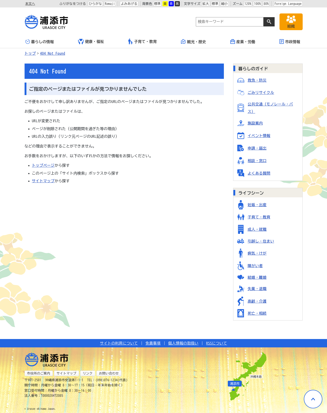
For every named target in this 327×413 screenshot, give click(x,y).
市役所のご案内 (38, 373)
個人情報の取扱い (183, 343)
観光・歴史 (193, 41)
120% (247, 3)
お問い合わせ (109, 373)
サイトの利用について (119, 343)
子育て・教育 (142, 41)
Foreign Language (288, 3)
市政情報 (289, 41)
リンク (88, 373)
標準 (157, 3)
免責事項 (153, 343)
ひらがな (95, 3)
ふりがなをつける (72, 3)
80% (266, 3)
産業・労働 (242, 41)
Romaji (110, 3)
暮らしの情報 (39, 41)
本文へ (30, 3)
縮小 (224, 3)
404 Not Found (52, 53)
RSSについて (216, 343)
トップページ (43, 165)
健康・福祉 (91, 41)
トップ (30, 53)
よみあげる (129, 3)
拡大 (205, 3)
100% (257, 3)
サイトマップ (43, 181)
